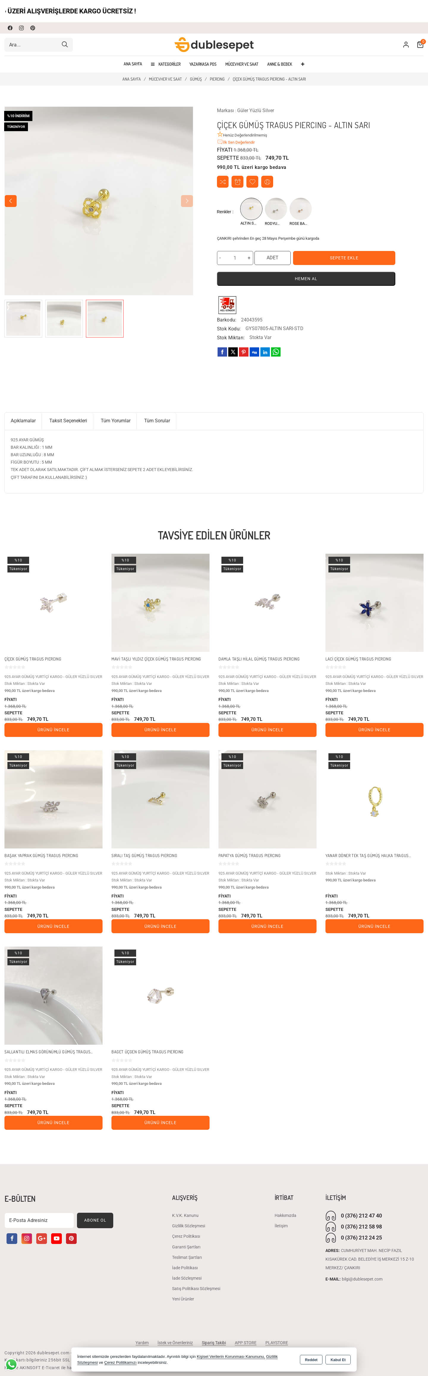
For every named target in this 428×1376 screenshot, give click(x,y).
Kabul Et (338, 1360)
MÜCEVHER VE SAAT (241, 64)
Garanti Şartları (186, 1247)
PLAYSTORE (276, 1342)
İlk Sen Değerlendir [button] (236, 142)
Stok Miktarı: (231, 338)
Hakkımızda (285, 1215)
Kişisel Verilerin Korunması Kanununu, (231, 1356)
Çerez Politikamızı (120, 1362)
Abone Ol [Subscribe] (95, 1220)
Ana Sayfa (133, 64)
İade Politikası (185, 1267)
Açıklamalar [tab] (23, 420)
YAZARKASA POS (202, 64)
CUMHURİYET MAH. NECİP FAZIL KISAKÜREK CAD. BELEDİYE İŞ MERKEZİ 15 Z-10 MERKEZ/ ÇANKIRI (369, 1259)
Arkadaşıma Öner (267, 181)
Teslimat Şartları (187, 1257)
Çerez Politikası (186, 1236)
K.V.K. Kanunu (185, 1215)
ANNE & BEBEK (279, 64)
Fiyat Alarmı (237, 181)
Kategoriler (165, 64)
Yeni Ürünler (183, 1299)
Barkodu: (227, 320)
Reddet (311, 1360)
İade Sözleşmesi (187, 1278)
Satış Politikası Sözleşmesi (196, 1288)
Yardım (142, 1342)
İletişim (281, 1226)
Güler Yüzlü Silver (255, 110)
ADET (272, 258)
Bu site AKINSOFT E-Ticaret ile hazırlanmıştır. (50, 1367)
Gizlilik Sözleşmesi (188, 1226)
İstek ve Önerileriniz (175, 1342)
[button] (11, 201)
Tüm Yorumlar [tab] (115, 420)
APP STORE (246, 1342)
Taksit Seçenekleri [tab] (68, 420)
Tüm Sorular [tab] (157, 420)
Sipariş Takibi (214, 1342)
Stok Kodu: (229, 329)
